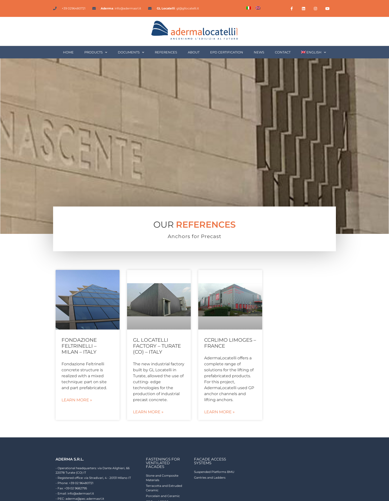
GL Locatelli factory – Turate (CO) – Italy (157, 346)
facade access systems (210, 461)
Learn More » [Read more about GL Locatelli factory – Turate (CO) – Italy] (148, 412)
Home (68, 52)
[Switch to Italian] (248, 7)
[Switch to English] (258, 7)
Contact (283, 52)
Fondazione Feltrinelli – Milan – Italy (79, 346)
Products (95, 52)
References (166, 52)
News (259, 52)
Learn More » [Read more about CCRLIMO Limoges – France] (219, 412)
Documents (131, 52)
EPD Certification (226, 52)
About (193, 52)
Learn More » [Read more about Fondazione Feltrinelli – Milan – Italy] (77, 400)
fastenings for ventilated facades (163, 463)
